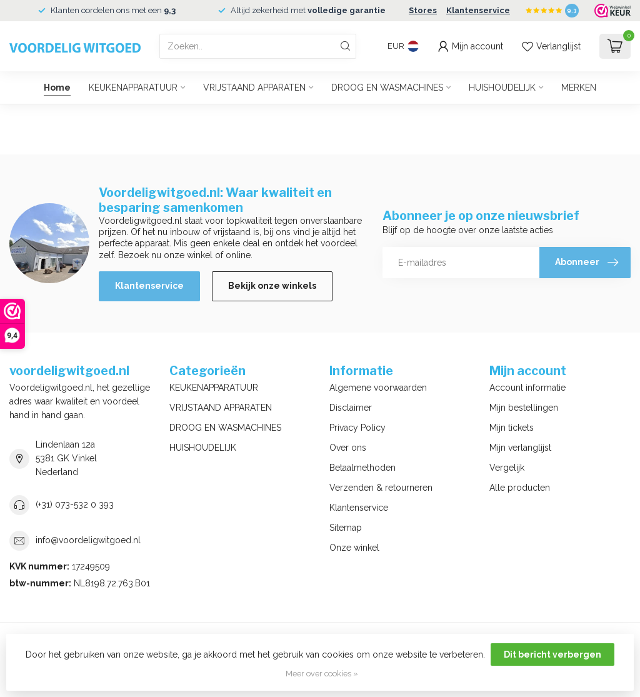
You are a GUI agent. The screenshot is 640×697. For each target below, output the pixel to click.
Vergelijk (506, 468)
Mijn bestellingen (523, 408)
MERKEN (578, 88)
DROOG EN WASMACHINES (387, 88)
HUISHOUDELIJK (502, 88)
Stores (423, 10)
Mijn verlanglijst (520, 448)
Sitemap (345, 528)
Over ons (347, 448)
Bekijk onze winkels (272, 286)
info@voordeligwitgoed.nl (88, 540)
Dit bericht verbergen (552, 654)
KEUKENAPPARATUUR (133, 88)
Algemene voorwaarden (378, 388)
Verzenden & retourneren (380, 488)
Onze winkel (354, 548)
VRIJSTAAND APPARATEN (254, 88)
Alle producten (519, 488)
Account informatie (527, 388)
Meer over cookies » (322, 673)
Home (57, 88)
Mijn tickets (511, 428)
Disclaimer (350, 408)
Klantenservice (478, 10)
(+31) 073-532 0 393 (75, 504)
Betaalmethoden (362, 468)
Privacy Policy (357, 428)
